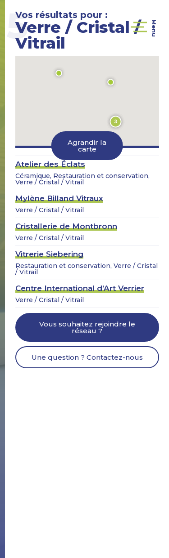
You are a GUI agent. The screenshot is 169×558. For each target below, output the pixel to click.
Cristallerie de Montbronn (66, 226)
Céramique (32, 176)
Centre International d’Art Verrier (79, 288)
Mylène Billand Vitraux (59, 198)
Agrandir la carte (87, 145)
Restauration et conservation (100, 176)
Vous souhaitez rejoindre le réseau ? (87, 327)
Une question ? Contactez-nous (87, 357)
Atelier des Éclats (50, 164)
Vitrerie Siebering (49, 254)
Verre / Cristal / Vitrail (49, 182)
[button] (59, 73)
